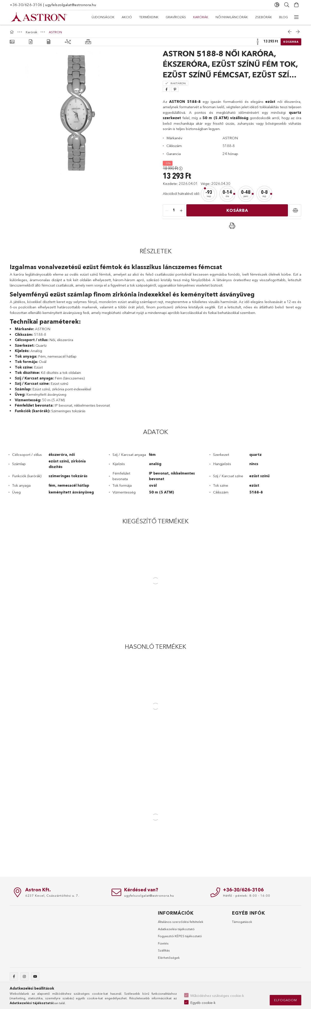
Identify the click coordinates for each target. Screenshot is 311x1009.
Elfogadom (285, 1000)
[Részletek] (30, 41)
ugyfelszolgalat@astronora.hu (70, 4)
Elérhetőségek (169, 958)
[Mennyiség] (174, 210)
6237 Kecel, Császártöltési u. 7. (52, 895)
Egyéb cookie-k (203, 1002)
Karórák (200, 17)
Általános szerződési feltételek (180, 922)
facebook (14, 976)
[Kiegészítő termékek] (68, 41)
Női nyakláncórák (232, 17)
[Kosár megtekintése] (296, 5)
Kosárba (291, 41)
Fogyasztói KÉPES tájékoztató (180, 936)
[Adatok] (48, 41)
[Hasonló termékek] (88, 41)
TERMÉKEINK (148, 17)
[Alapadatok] (12, 41)
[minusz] (166, 210)
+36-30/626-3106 (26, 4)
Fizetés (163, 943)
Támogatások (242, 922)
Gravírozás (176, 17)
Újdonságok (103, 17)
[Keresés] (287, 5)
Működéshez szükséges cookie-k (217, 995)
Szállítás (164, 950)
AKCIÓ (127, 17)
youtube (35, 976)
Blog (283, 17)
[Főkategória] (12, 32)
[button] (295, 210)
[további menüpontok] (296, 17)
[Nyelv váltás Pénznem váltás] (277, 5)
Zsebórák (263, 17)
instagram (24, 976)
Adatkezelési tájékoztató (176, 929)
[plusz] (181, 210)
